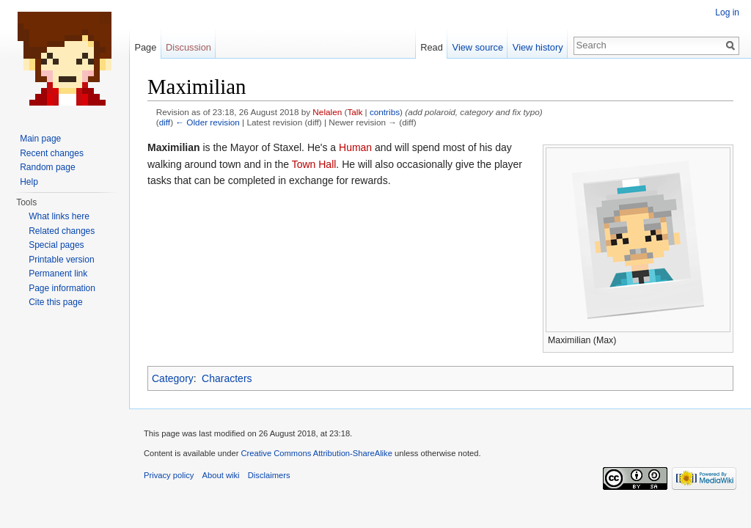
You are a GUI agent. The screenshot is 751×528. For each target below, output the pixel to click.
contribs (385, 112)
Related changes (62, 231)
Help (29, 182)
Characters (227, 378)
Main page (40, 138)
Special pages (56, 245)
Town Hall (314, 164)
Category (173, 378)
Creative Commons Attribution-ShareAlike (316, 453)
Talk (354, 112)
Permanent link (58, 273)
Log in (727, 12)
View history (538, 47)
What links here (59, 216)
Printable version (61, 259)
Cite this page (55, 302)
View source (478, 47)
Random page (47, 167)
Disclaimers (269, 475)
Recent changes (52, 153)
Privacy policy (169, 475)
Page (145, 47)
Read (431, 47)
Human (355, 147)
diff (164, 122)
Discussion (188, 47)
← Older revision (207, 122)
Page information (62, 288)
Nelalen (327, 112)
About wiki (221, 475)
